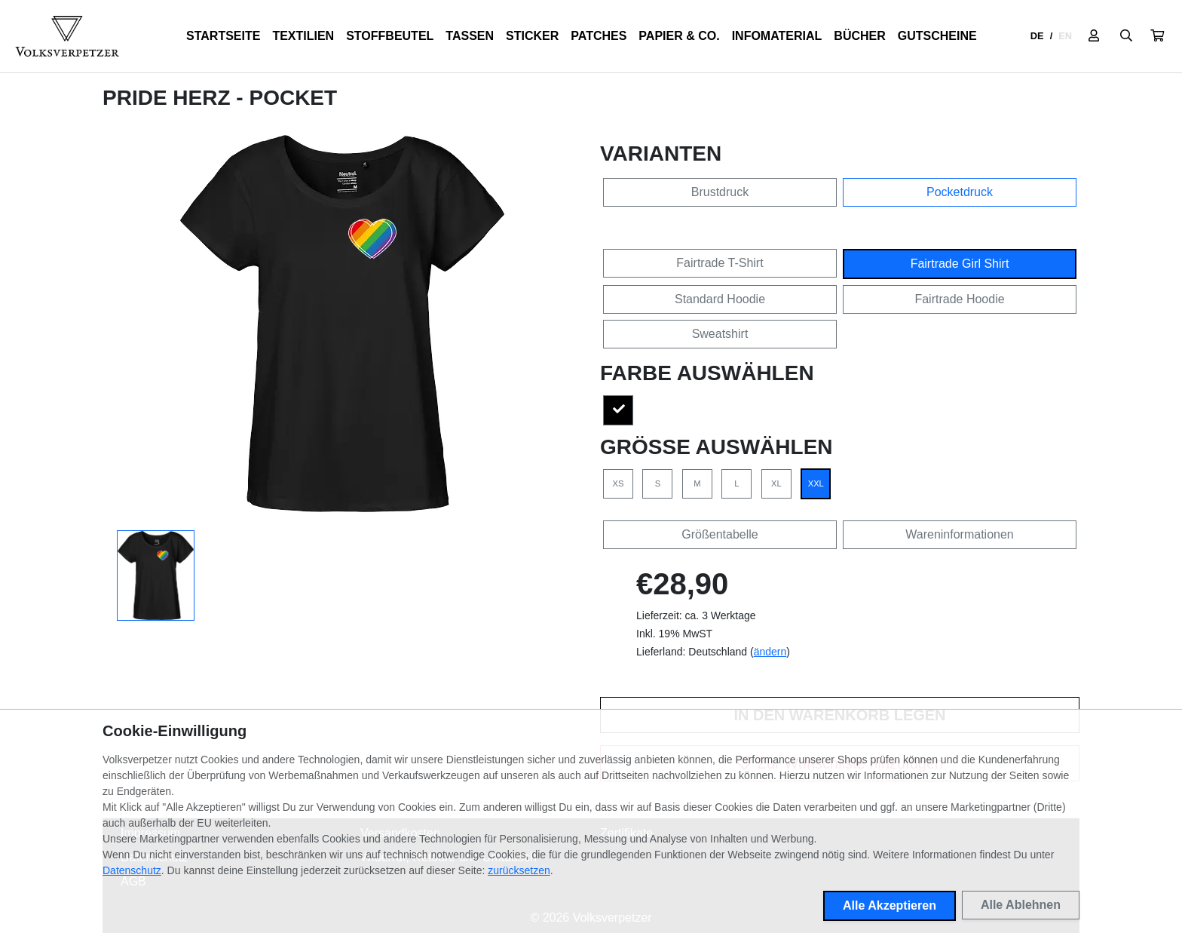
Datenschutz (132, 870)
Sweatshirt (720, 333)
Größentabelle (719, 534)
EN (1065, 35)
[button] (1157, 36)
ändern (770, 652)
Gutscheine (937, 35)
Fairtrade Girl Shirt (960, 263)
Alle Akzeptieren (889, 905)
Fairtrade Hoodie (959, 299)
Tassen (470, 35)
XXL (816, 483)
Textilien (303, 35)
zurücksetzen (519, 870)
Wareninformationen (959, 534)
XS (618, 483)
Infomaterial (777, 35)
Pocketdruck (959, 192)
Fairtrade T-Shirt (719, 262)
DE (1037, 35)
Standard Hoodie (720, 299)
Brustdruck (720, 192)
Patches (598, 35)
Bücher (859, 35)
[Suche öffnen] (1126, 36)
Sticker (532, 35)
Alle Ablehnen (1021, 904)
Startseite (223, 35)
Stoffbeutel (389, 35)
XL (776, 483)
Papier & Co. (678, 35)
